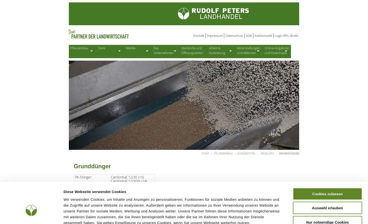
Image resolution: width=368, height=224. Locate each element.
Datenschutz (234, 35)
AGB (249, 35)
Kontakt (198, 35)
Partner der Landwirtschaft (118, 34)
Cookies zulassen (327, 164)
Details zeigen (258, 214)
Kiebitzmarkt (263, 35)
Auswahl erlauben (327, 178)
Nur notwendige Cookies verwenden (327, 194)
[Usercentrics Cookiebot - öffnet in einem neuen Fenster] (31, 214)
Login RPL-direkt (286, 35)
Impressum (215, 35)
